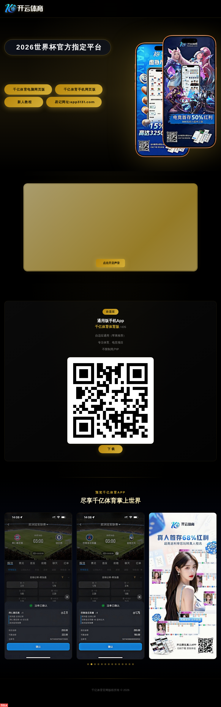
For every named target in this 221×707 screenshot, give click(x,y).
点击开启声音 (111, 263)
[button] (88, 664)
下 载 (111, 449)
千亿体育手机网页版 (80, 89)
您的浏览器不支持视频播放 (110, 227)
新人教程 (24, 102)
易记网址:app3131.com (75, 102)
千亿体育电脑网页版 (29, 89)
